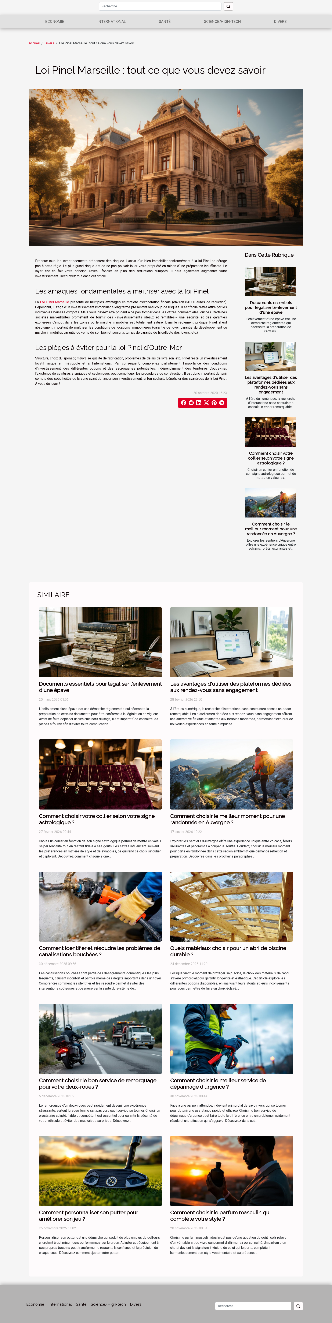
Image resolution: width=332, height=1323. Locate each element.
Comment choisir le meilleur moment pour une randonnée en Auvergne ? (271, 529)
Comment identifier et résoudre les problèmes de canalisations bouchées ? (99, 951)
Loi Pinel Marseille (54, 302)
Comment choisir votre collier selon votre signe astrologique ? (271, 458)
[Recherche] (160, 6)
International (111, 21)
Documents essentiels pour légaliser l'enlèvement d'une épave (271, 307)
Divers (280, 21)
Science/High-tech (222, 21)
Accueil (34, 43)
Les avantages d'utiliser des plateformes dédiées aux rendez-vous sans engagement (271, 384)
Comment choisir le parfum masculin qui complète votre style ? (220, 1215)
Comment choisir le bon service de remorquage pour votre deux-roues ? (97, 1083)
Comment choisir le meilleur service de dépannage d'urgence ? (218, 1083)
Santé (165, 21)
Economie (54, 21)
